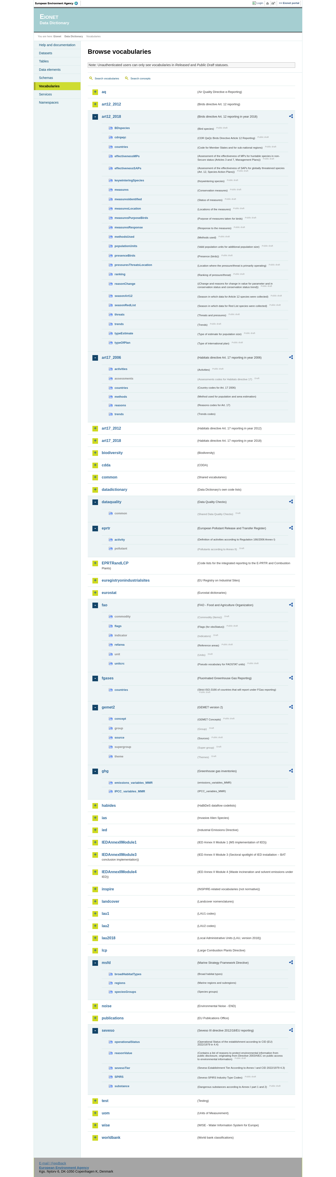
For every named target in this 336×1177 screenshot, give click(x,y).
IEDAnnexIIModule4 (119, 872)
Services (45, 94)
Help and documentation (57, 45)
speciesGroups (125, 992)
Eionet (57, 36)
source (119, 737)
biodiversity (112, 453)
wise (106, 1125)
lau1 (105, 914)
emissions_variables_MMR (134, 782)
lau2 (105, 926)
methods (121, 396)
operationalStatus (127, 1042)
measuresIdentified (128, 199)
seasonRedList (125, 305)
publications (113, 1018)
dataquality (111, 502)
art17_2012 (111, 428)
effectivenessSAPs (128, 168)
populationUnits (126, 246)
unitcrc (120, 663)
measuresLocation (128, 208)
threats (120, 314)
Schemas (46, 78)
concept (120, 718)
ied (104, 830)
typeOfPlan (122, 342)
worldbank (111, 1138)
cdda (106, 465)
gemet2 (108, 707)
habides (109, 805)
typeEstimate (124, 333)
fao (104, 605)
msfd (106, 963)
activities (121, 369)
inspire (108, 889)
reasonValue (123, 1053)
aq (104, 92)
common (109, 477)
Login (260, 3)
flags (118, 626)
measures (122, 189)
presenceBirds (125, 255)
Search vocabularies (107, 78)
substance (122, 1086)
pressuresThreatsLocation (133, 265)
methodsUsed (124, 236)
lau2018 (109, 938)
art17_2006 (111, 358)
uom (106, 1113)
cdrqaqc (120, 137)
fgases (108, 678)
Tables (44, 61)
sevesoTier (122, 1068)
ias (104, 818)
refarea (120, 644)
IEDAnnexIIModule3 (119, 855)
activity (120, 539)
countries (121, 147)
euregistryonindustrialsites (126, 580)
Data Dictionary (73, 36)
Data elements (50, 69)
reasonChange (125, 283)
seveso (108, 1030)
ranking (120, 274)
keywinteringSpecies (129, 180)
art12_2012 (111, 104)
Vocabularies (49, 86)
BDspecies (122, 128)
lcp (104, 950)
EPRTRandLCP (115, 563)
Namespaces (49, 102)
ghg (105, 771)
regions (120, 983)
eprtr (106, 528)
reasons (120, 405)
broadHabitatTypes (128, 974)
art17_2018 (111, 441)
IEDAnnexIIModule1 (119, 842)
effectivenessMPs (127, 156)
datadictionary (114, 490)
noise (107, 1006)
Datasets (45, 53)
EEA (58, 3)
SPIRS (119, 1077)
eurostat (109, 593)
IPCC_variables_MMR (130, 791)
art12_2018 (111, 117)
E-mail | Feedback (52, 1163)
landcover (110, 901)
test (105, 1101)
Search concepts (140, 78)
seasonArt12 (124, 296)
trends (119, 324)
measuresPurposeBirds (131, 218)
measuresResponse (129, 227)
